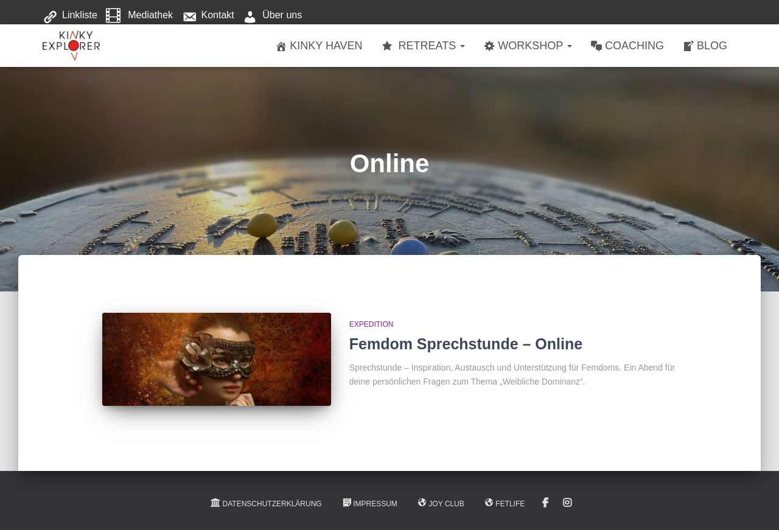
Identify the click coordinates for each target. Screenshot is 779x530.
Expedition (371, 324)
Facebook (545, 503)
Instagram (567, 503)
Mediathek (139, 16)
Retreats (423, 46)
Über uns (272, 16)
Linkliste (70, 16)
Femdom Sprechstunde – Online (465, 343)
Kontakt (208, 16)
